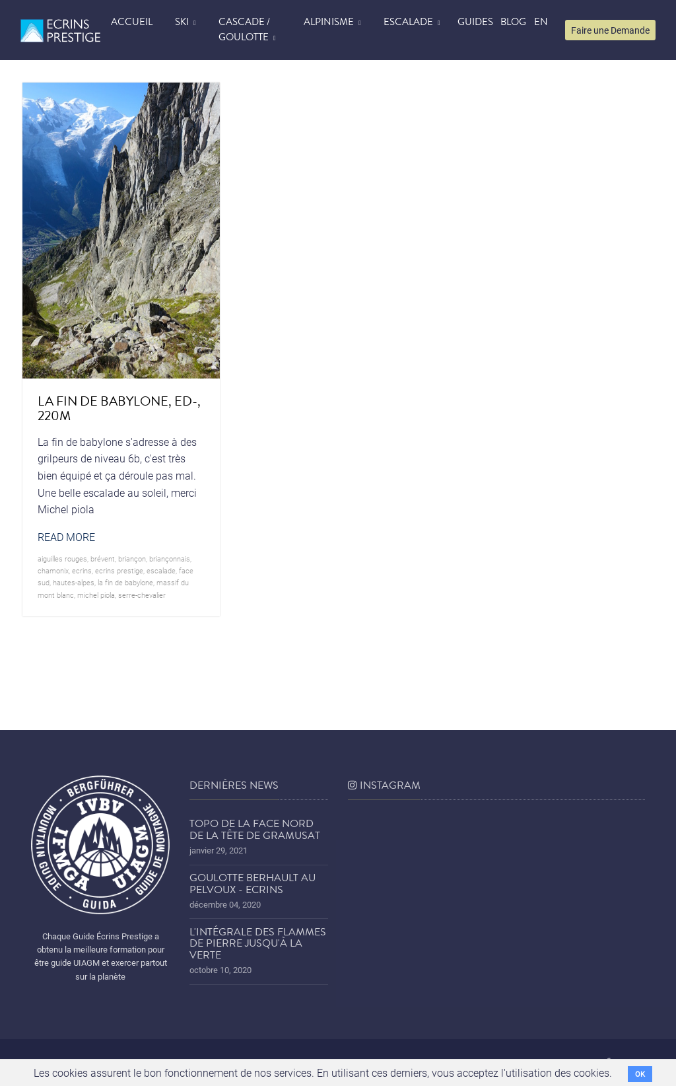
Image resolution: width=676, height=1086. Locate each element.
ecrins (82, 570)
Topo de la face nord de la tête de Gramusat (254, 830)
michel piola (96, 595)
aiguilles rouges (62, 558)
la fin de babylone (125, 582)
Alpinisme (329, 22)
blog (513, 22)
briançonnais (169, 558)
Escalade (408, 22)
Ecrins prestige (119, 570)
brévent (102, 558)
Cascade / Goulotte (244, 30)
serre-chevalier (142, 595)
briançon (132, 558)
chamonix (53, 570)
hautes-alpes (73, 582)
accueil (131, 22)
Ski (182, 22)
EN (541, 22)
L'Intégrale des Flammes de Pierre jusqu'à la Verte (257, 943)
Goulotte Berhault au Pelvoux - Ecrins (252, 884)
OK (640, 1074)
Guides (475, 22)
